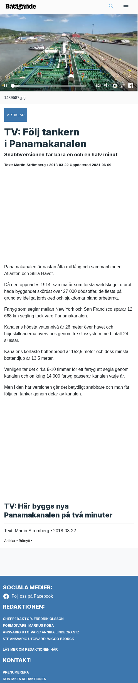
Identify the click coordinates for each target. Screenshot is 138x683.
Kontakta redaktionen (24, 679)
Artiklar (9, 541)
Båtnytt (24, 541)
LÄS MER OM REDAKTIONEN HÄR (30, 650)
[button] (111, 6)
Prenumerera (16, 672)
